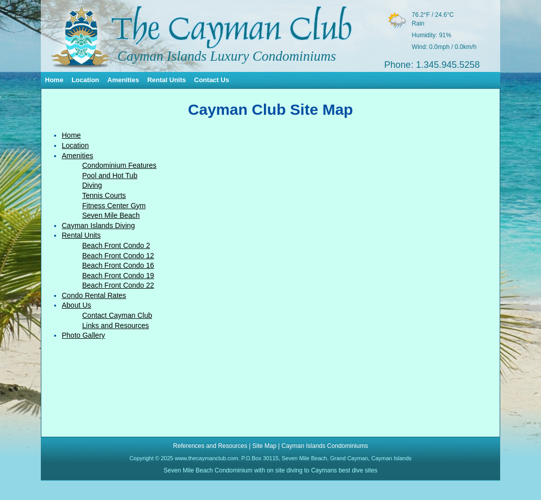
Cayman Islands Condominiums (324, 445)
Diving (92, 185)
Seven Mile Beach (111, 215)
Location (85, 80)
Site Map (264, 445)
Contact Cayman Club (117, 315)
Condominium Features (119, 165)
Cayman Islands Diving (98, 225)
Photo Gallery (83, 335)
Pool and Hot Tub (109, 175)
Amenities (123, 80)
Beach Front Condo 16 (118, 265)
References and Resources (210, 445)
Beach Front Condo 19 (118, 275)
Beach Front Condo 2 (116, 245)
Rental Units (166, 80)
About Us (76, 305)
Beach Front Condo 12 (118, 256)
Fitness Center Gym (113, 206)
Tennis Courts (104, 195)
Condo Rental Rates (94, 295)
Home (54, 80)
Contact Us (211, 80)
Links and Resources (115, 325)
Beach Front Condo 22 (118, 285)
